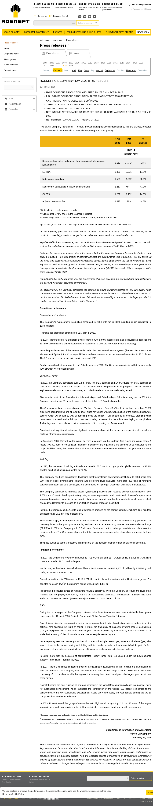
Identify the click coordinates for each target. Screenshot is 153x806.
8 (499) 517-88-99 (43, 4)
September (110, 70)
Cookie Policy (146, 801)
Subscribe (133, 799)
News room (143, 32)
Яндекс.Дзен (89, 16)
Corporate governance (36, 32)
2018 (128, 63)
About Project (146, 799)
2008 (64, 63)
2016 (115, 63)
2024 (64, 66)
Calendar (13, 109)
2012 (90, 63)
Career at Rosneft (60, 16)
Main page (44, 40)
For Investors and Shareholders (84, 32)
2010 (77, 63)
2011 (83, 63)
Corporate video (11, 54)
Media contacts (11, 65)
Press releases (11, 43)
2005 (45, 63)
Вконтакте (79, 16)
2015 (109, 63)
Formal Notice (107, 799)
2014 (103, 63)
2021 (45, 66)
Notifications (15, 104)
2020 (141, 63)
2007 (58, 63)
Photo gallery (10, 59)
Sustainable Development (119, 32)
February (57, 70)
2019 (135, 63)
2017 (122, 63)
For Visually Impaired (141, 5)
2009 (71, 63)
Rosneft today (10, 70)
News (6, 48)
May (80, 70)
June (86, 70)
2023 (58, 66)
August (99, 70)
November (131, 70)
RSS (11, 98)
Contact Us (42, 16)
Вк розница (94, 16)
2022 (52, 66)
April (74, 70)
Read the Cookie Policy (13, 794)
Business (57, 32)
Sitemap (147, 9)
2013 (96, 63)
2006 (52, 63)
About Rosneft (11, 32)
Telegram (84, 16)
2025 (71, 66)
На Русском (135, 9)
